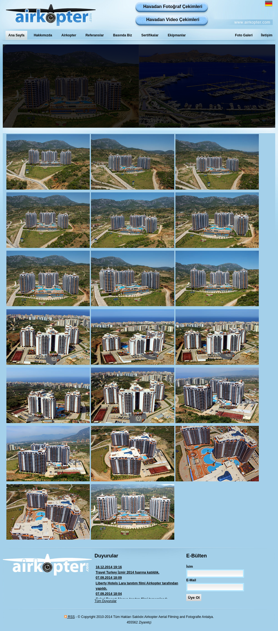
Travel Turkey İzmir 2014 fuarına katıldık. (140, 569)
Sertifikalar (149, 35)
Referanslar (94, 35)
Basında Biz (122, 35)
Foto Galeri (243, 35)
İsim (189, 567)
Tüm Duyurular (105, 601)
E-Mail (191, 580)
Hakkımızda (43, 35)
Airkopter (68, 35)
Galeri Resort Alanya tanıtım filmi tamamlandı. (140, 596)
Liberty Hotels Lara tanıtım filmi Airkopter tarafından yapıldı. (140, 582)
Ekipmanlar (177, 35)
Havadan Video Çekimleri (172, 19)
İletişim (266, 35)
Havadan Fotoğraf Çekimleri (172, 6)
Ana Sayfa (16, 35)
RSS (69, 617)
